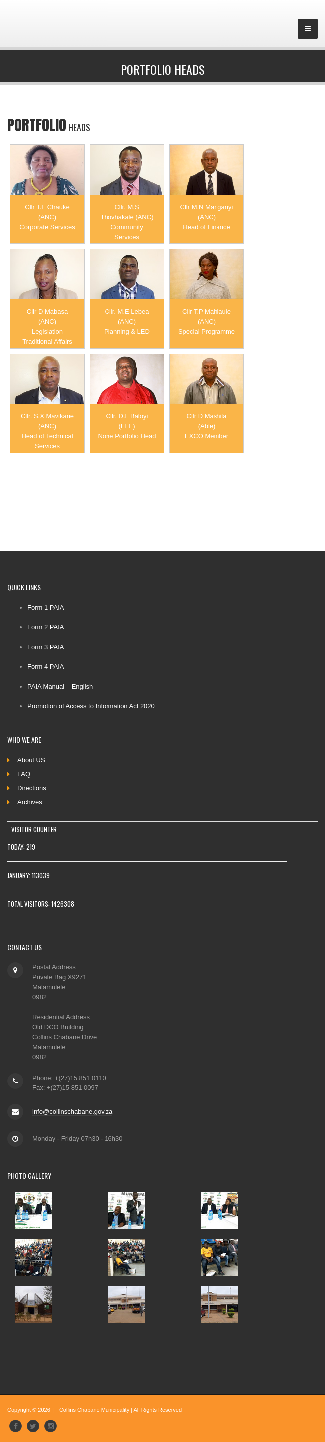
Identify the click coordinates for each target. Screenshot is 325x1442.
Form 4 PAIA (45, 666)
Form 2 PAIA (45, 627)
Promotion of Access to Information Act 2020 (91, 706)
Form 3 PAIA (45, 647)
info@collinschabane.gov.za (72, 1111)
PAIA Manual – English (60, 686)
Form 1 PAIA (45, 607)
